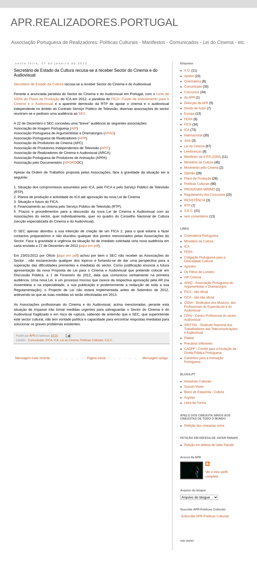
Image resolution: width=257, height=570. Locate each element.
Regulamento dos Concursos (204, 195)
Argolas (189, 397)
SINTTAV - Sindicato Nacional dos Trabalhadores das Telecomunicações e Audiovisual (210, 329)
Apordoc (190, 266)
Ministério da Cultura (198, 162)
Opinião (189, 173)
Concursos (191, 92)
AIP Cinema (192, 277)
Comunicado (36, 340)
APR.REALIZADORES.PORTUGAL (94, 22)
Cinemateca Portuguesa (201, 236)
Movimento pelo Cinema (201, 168)
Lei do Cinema (69, 340)
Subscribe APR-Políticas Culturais (205, 516)
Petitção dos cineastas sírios (204, 426)
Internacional (193, 135)
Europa (189, 113)
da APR (189, 97)
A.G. (187, 70)
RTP (187, 205)
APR (82, 138)
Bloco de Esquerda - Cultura (204, 392)
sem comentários (196, 216)
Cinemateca (192, 81)
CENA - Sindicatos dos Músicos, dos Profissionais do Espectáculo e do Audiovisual (210, 306)
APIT (105, 148)
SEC (81, 113)
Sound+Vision (194, 387)
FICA (49, 340)
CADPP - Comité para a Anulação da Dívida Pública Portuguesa (210, 350)
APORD (70, 162)
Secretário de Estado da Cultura (39, 84)
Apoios (189, 76)
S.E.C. (109, 340)
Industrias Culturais (197, 381)
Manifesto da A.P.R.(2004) (202, 157)
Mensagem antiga (155, 358)
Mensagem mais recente (32, 358)
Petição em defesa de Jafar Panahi (209, 445)
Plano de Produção (197, 178)
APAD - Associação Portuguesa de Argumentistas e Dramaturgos (208, 284)
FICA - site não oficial (199, 297)
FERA (188, 119)
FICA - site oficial (196, 292)
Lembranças (193, 151)
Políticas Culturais (91, 340)
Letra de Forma (195, 403)
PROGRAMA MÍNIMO (199, 189)
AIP (74, 128)
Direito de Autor (195, 108)
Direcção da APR (196, 103)
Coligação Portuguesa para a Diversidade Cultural (204, 259)
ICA (56, 340)
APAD (109, 133)
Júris (187, 140)
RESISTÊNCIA (194, 200)
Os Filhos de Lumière (199, 272)
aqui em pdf (89, 246)
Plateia (189, 338)
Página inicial (96, 358)
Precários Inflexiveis (198, 343)
